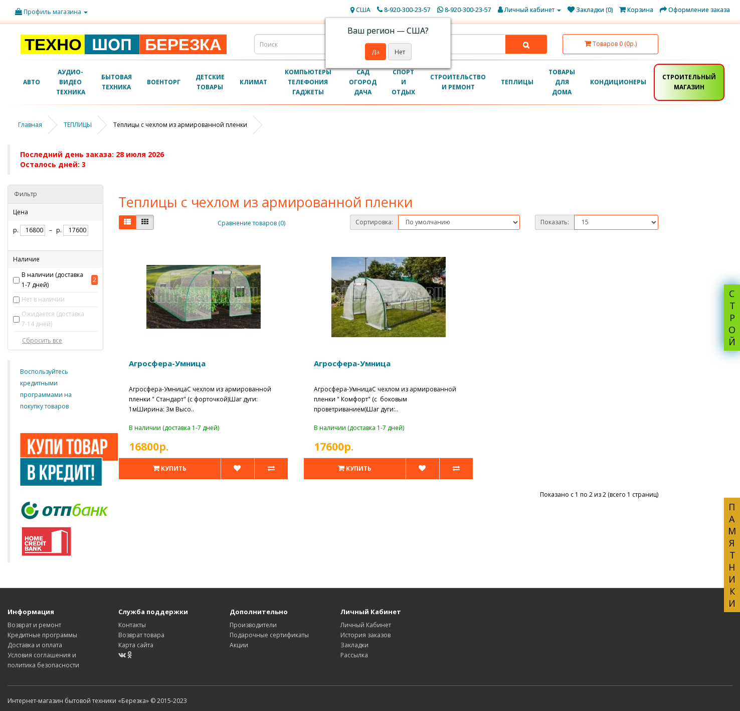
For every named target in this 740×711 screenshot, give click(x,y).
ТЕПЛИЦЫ (517, 82)
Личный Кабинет (365, 625)
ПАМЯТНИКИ (732, 555)
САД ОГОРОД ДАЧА (363, 82)
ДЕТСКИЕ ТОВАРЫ (210, 82)
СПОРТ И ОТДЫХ (403, 82)
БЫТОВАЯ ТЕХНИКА (116, 82)
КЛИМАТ (253, 82)
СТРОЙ (732, 318)
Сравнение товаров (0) (251, 223)
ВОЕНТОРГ (163, 82)
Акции (239, 645)
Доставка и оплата (35, 645)
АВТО (31, 82)
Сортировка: (374, 222)
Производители (253, 625)
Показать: (554, 222)
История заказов (365, 635)
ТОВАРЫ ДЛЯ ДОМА (561, 82)
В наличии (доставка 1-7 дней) (52, 279)
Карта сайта (135, 645)
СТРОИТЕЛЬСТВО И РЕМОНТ (458, 82)
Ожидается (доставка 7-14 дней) (53, 319)
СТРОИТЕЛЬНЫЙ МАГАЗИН (689, 82)
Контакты (132, 625)
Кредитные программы (42, 635)
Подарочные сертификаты (269, 635)
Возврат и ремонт (34, 625)
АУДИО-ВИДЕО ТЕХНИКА (70, 82)
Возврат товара (141, 635)
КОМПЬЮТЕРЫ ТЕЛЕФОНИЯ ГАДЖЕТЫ (308, 82)
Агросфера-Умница (167, 363)
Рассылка (354, 655)
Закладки (354, 645)
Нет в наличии (43, 299)
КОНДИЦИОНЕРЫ (618, 82)
